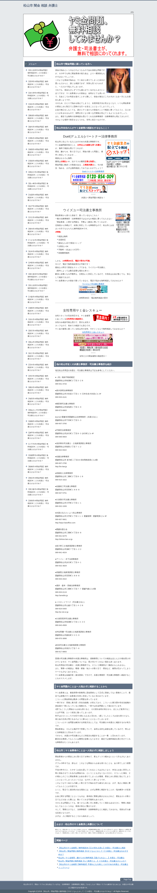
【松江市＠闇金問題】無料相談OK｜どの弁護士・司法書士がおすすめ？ (38, 356)
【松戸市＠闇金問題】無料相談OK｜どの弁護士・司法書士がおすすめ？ (38, 209)
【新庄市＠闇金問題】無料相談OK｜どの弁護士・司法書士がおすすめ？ (38, 333)
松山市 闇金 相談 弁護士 (40, 5)
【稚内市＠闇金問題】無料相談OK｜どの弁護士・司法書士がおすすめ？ (38, 231)
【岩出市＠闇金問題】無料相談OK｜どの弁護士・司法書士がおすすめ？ (38, 322)
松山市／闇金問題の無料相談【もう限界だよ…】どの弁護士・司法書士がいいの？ (92, 861)
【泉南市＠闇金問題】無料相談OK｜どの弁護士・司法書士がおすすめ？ (38, 503)
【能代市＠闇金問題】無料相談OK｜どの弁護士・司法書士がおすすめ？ (38, 129)
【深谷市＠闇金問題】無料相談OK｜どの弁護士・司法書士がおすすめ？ (38, 107)
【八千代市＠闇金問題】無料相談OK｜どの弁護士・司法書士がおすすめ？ (38, 446)
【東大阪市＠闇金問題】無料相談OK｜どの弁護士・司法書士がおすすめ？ (38, 492)
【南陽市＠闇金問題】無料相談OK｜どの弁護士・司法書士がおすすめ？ (38, 424)
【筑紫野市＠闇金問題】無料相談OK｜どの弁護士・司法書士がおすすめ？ (38, 458)
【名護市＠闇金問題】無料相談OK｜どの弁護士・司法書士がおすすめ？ (38, 197)
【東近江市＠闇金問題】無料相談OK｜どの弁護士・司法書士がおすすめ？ (38, 175)
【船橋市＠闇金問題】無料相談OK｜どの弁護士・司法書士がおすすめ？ (38, 469)
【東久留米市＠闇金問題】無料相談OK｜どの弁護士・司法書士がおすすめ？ (38, 277)
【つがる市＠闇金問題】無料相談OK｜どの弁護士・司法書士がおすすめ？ (38, 242)
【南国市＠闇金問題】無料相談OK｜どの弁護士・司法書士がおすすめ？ (38, 152)
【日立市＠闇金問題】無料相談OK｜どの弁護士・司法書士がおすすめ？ (38, 220)
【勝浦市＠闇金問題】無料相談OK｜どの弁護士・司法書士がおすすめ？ (38, 118)
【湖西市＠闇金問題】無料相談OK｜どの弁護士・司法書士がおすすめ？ (38, 310)
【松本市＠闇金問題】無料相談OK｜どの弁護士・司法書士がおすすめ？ (38, 254)
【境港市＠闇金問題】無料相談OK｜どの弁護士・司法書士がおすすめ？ (38, 163)
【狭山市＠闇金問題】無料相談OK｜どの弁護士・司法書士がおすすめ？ (38, 344)
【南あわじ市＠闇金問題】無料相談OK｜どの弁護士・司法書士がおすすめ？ (38, 412)
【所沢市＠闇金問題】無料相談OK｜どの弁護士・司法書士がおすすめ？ (38, 378)
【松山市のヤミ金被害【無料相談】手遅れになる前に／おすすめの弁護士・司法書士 (93, 864)
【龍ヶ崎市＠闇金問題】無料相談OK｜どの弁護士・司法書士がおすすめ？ (38, 186)
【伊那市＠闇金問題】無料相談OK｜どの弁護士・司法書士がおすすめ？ (38, 265)
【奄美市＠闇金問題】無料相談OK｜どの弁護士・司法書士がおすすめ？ (38, 401)
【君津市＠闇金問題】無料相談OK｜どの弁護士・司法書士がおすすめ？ (38, 84)
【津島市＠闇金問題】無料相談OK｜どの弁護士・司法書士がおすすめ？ (38, 141)
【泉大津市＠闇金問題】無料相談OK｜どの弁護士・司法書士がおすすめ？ (38, 95)
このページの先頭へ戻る (126, 879)
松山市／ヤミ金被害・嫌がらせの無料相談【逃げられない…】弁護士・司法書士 (91, 858)
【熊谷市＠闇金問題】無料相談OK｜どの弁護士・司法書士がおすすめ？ (38, 480)
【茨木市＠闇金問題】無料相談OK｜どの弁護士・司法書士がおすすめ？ (38, 367)
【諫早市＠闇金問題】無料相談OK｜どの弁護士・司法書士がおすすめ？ (38, 435)
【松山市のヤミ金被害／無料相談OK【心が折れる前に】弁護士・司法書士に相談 (91, 848)
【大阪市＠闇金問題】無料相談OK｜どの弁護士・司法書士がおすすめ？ (38, 299)
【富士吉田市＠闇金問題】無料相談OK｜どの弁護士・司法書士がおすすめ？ (38, 73)
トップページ (63, 868)
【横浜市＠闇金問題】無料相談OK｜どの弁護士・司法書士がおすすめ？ (38, 390)
